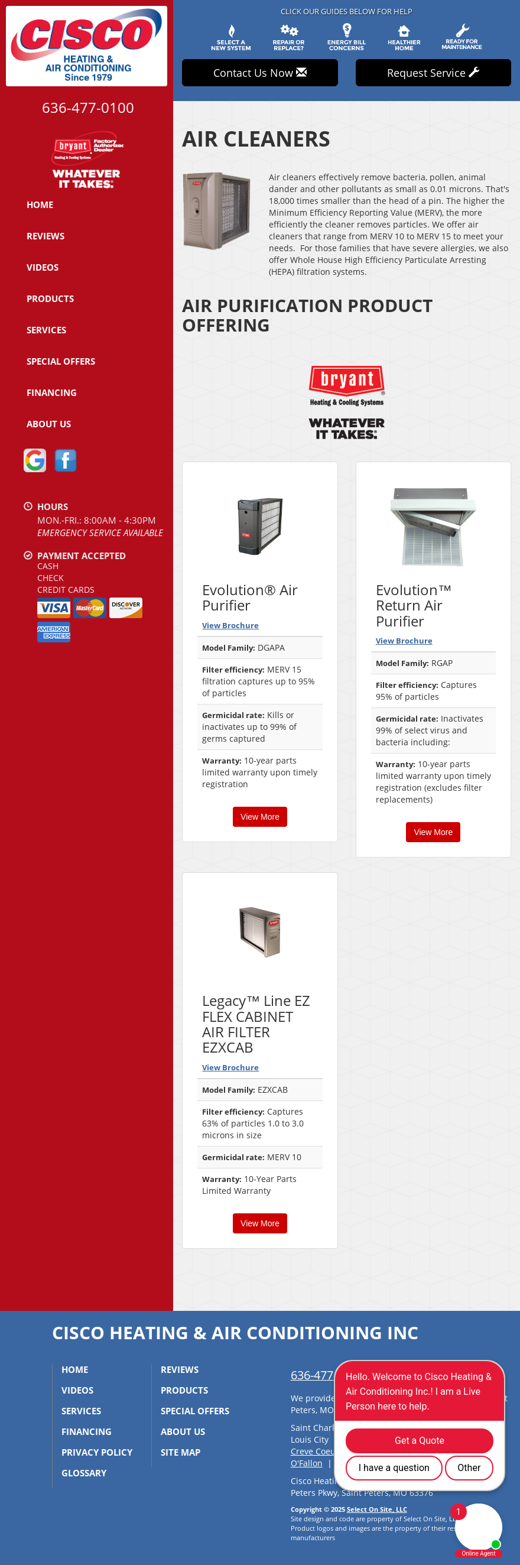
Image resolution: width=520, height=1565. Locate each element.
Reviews (45, 236)
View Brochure (230, 625)
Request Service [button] (433, 73)
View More (260, 817)
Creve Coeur (315, 1451)
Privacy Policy (96, 1452)
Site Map (180, 1452)
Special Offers (61, 361)
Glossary (83, 1473)
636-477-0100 (327, 1375)
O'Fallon (307, 1463)
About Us (49, 424)
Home (40, 204)
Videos (42, 267)
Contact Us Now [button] (260, 73)
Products (50, 298)
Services (46, 330)
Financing (52, 392)
